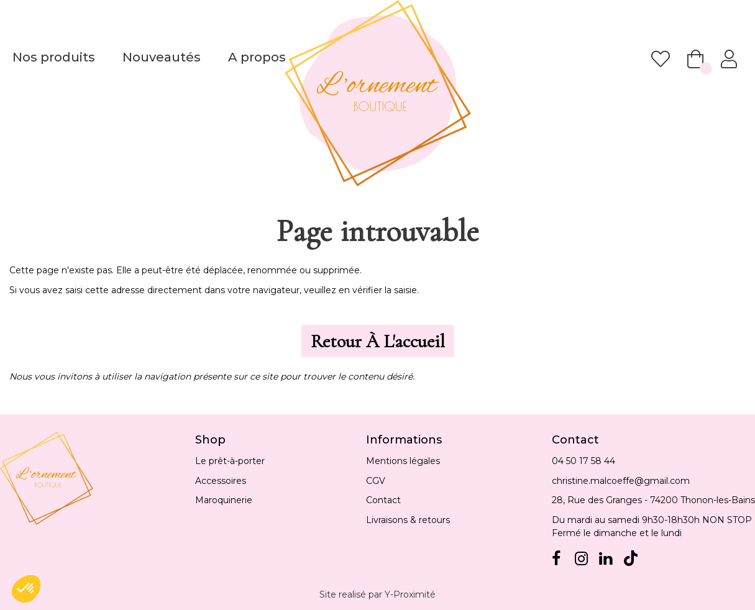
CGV (375, 480)
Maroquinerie (223, 500)
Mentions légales (403, 461)
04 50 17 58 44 (583, 461)
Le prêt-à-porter (230, 461)
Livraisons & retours (408, 520)
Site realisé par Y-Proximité (377, 594)
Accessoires (220, 480)
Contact (383, 500)
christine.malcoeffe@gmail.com (621, 480)
